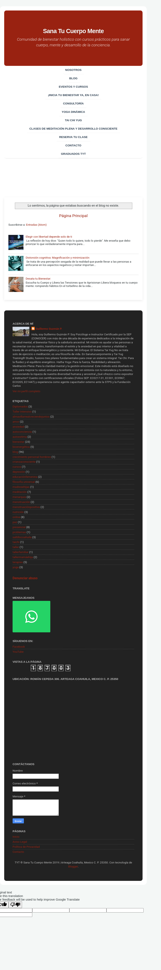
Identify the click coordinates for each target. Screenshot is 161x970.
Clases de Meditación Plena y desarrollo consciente (73, 128)
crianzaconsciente (24, 461)
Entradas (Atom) (36, 224)
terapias (18, 562)
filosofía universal (24, 481)
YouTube (18, 651)
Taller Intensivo (22, 411)
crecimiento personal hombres (32, 456)
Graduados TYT (73, 153)
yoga (16, 567)
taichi (16, 542)
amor (16, 421)
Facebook (19, 646)
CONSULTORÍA (73, 103)
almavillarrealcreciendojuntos (31, 416)
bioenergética (21, 446)
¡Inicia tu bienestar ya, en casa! (73, 95)
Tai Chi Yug (73, 120)
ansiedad (18, 426)
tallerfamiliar (21, 552)
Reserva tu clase (73, 137)
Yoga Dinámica (73, 111)
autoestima (20, 436)
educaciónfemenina (25, 476)
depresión (19, 471)
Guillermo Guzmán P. (49, 328)
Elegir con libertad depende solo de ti (49, 236)
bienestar (18, 441)
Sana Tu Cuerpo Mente (73, 31)
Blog (73, 78)
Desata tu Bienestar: (38, 278)
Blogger (73, 866)
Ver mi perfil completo (26, 391)
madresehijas (21, 486)
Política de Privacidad (26, 846)
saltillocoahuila (22, 537)
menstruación (21, 502)
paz (15, 522)
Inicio (16, 836)
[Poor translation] (15, 904)
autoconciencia (22, 431)
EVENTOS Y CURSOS (73, 86)
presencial (19, 527)
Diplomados (20, 406)
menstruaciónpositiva (26, 507)
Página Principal (73, 215)
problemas (19, 532)
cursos (17, 466)
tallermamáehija (23, 557)
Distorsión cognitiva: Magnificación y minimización (57, 257)
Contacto (73, 145)
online (16, 517)
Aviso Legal (20, 841)
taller (16, 547)
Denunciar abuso (25, 578)
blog (15, 451)
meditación (20, 491)
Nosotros (73, 70)
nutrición (18, 512)
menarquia (19, 497)
